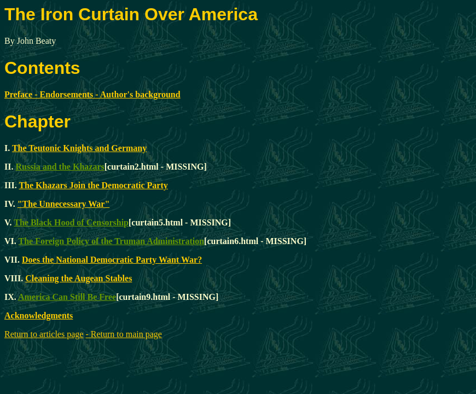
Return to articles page (43, 334)
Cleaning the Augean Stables (78, 278)
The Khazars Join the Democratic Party (93, 185)
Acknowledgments (38, 315)
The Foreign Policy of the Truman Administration (112, 241)
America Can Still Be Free (67, 297)
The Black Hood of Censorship (71, 222)
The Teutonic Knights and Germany (79, 148)
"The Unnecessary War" (64, 203)
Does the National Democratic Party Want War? (112, 259)
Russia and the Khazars (59, 166)
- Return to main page (123, 334)
